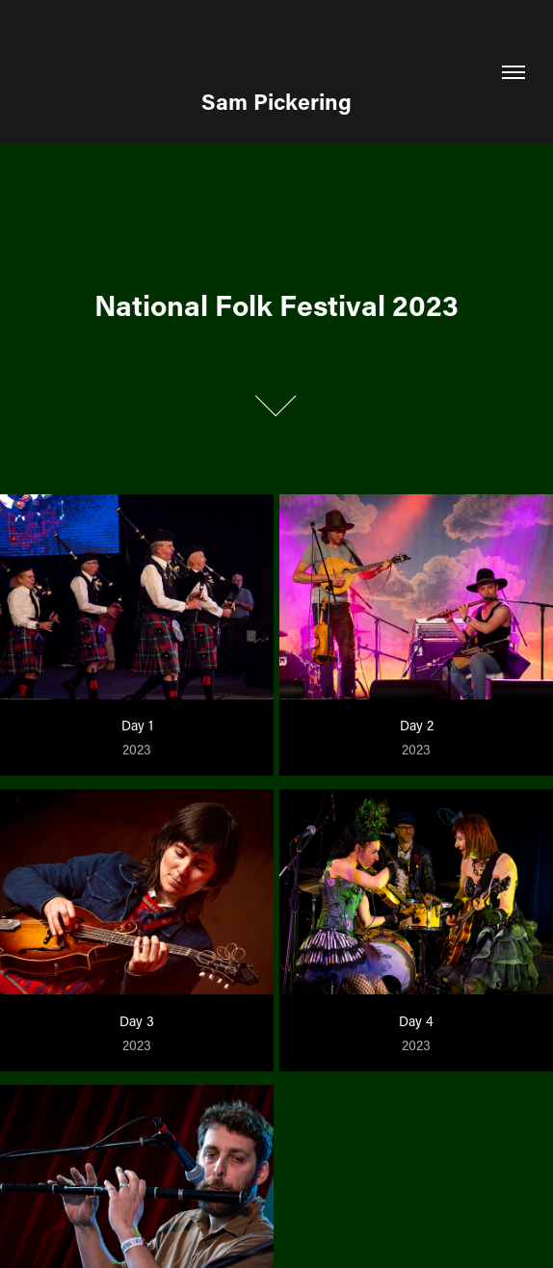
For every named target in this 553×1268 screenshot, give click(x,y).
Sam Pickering (276, 101)
